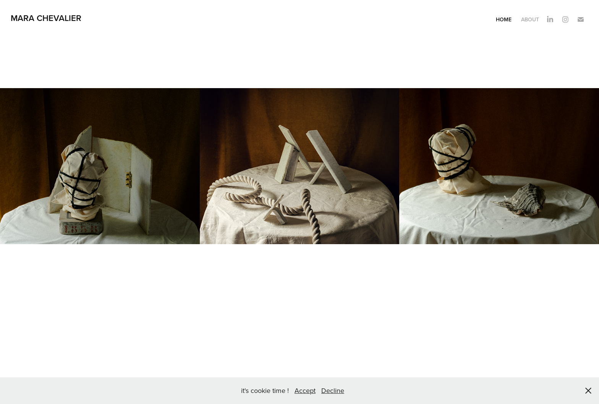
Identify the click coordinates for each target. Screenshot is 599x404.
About (530, 19)
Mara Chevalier (47, 18)
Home (504, 19)
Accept (305, 390)
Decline (332, 390)
